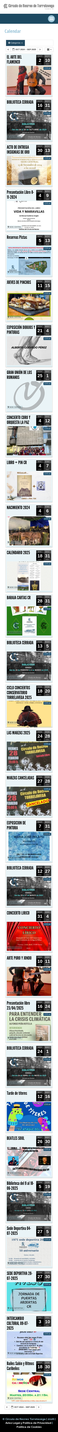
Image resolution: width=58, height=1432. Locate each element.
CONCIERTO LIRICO (18, 913)
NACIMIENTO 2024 (18, 507)
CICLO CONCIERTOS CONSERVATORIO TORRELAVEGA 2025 (19, 692)
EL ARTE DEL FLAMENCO (14, 59)
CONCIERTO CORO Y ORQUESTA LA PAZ (18, 420)
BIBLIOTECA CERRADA (20, 102)
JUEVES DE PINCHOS (19, 282)
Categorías (15, 43)
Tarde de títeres (17, 1093)
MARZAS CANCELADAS (20, 778)
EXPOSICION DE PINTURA (16, 825)
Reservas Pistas (17, 237)
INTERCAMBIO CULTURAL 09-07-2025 (18, 1323)
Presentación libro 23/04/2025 (18, 1005)
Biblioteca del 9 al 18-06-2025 (20, 1186)
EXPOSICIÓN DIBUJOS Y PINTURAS (21, 330)
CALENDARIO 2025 (18, 552)
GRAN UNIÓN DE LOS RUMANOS (19, 375)
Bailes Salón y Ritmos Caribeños (20, 1366)
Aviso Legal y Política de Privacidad (28, 1422)
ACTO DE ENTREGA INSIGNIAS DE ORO (18, 149)
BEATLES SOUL (15, 1138)
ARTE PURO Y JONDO (19, 958)
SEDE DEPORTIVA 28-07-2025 (19, 1276)
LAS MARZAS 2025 (18, 733)
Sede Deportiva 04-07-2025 (19, 1231)
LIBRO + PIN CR (17, 462)
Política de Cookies (29, 1426)
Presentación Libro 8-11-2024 (20, 194)
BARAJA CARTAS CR (19, 597)
